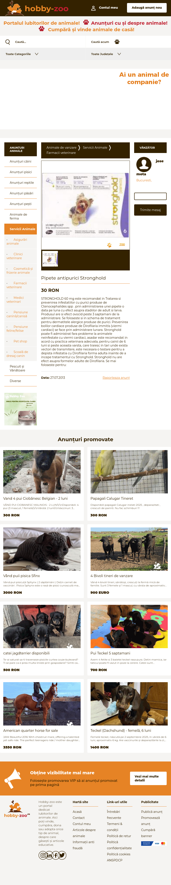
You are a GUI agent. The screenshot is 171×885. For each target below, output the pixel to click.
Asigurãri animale (17, 242)
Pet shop (20, 341)
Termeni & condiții (114, 827)
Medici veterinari (15, 300)
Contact (79, 818)
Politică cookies (118, 854)
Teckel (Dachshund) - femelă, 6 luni (121, 731)
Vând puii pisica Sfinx (21, 576)
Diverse (15, 381)
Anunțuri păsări (21, 193)
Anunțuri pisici (21, 172)
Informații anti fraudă (83, 845)
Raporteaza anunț (116, 378)
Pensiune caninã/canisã (17, 314)
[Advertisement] (58, 99)
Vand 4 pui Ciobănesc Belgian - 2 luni (35, 498)
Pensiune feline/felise (17, 329)
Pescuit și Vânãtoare (17, 368)
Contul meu (82, 824)
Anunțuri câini (20, 161)
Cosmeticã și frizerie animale (20, 271)
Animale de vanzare (62, 148)
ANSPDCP (114, 860)
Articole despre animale (84, 833)
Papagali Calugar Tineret (112, 498)
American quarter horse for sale (30, 731)
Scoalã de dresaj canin (17, 354)
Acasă (77, 812)
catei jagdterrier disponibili (26, 653)
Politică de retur (119, 836)
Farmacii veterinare (17, 285)
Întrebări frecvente (114, 815)
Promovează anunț (150, 821)
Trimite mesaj (150, 210)
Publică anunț (152, 812)
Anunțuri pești (21, 204)
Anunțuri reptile (22, 183)
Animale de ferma (18, 216)
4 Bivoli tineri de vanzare (112, 576)
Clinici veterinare (15, 256)
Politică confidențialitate (119, 845)
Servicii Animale (22, 229)
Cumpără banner (148, 833)
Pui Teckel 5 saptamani (110, 653)
